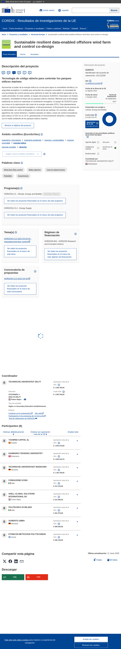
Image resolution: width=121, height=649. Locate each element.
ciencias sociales (9, 147)
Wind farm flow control (13, 170)
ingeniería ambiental (32, 140)
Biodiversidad (92, 154)
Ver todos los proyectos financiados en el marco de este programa (35, 201)
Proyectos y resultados (34, 29)
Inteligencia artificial (92, 148)
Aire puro (109, 142)
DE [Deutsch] (3, 72)
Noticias (66, 29)
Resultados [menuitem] (34, 54)
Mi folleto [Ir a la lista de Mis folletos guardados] (112, 560)
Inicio (5, 29)
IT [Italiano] (24, 72)
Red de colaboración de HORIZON (23, 418)
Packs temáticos (16, 29)
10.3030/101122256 (92, 83)
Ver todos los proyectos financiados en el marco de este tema (18, 251)
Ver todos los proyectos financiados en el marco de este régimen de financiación (59, 254)
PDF (38, 577)
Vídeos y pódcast (53, 29)
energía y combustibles (54, 140)
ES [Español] (14, 72)
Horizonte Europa (38, 34)
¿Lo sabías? (38, 2)
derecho (23, 147)
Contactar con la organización (21, 413)
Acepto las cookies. (91, 639)
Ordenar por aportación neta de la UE (40, 433)
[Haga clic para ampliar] (77, 441)
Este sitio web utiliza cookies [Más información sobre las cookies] (17, 640)
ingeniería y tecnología (11, 140)
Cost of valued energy (56, 170)
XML (15, 577)
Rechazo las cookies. (91, 645)
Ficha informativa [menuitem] (9, 54)
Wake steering (35, 170)
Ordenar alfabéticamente (13, 432)
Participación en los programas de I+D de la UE (27, 416)
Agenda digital (92, 142)
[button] (63, 10)
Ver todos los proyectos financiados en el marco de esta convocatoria (18, 289)
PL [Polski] (30, 72)
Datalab (75, 29)
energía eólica (19, 143)
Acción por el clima (109, 148)
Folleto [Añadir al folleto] (98, 559)
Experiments (23, 176)
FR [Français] (19, 72)
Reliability (8, 176)
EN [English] (9, 72)
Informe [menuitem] (22, 54)
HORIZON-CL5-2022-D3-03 (17, 279)
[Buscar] (114, 10)
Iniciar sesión (47, 10)
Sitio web (39, 413)
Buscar (83, 29)
